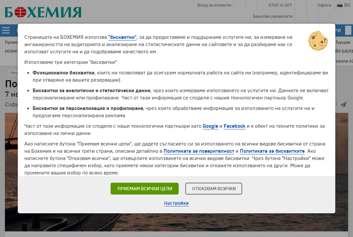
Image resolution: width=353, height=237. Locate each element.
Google (210, 126)
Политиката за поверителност (199, 151)
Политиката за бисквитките (272, 151)
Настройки (176, 203)
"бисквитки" (122, 37)
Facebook (234, 126)
